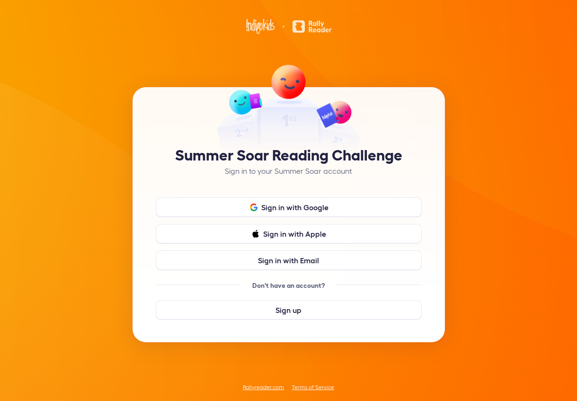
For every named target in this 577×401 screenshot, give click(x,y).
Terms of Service (313, 387)
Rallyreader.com (263, 387)
